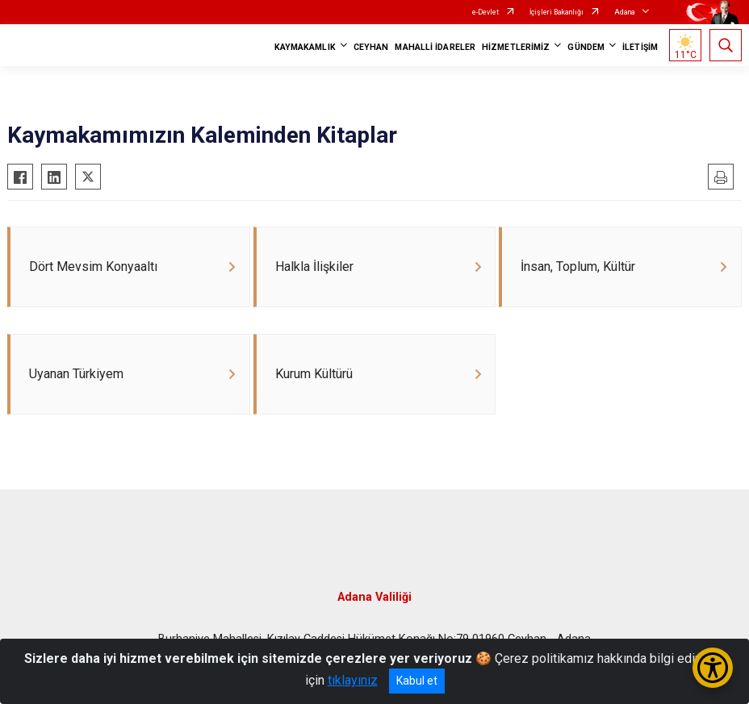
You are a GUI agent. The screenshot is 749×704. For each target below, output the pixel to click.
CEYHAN (371, 47)
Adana (624, 12)
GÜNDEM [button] (586, 47)
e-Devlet (485, 12)
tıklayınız (353, 680)
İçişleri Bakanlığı (556, 12)
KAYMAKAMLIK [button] (305, 47)
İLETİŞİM (640, 47)
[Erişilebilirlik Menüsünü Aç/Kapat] (713, 668)
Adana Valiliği (374, 600)
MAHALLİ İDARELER (435, 47)
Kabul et (416, 680)
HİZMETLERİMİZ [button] (516, 47)
